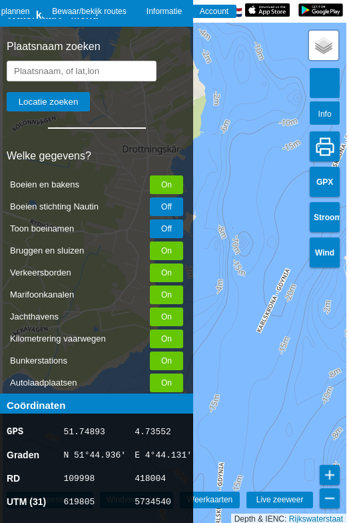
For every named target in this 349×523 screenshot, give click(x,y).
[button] (323, 45)
